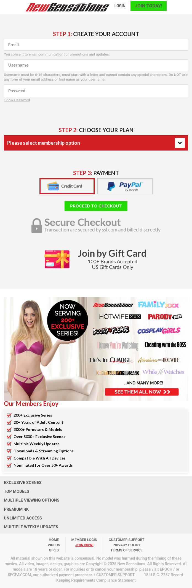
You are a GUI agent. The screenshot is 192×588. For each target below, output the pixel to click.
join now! (84, 545)
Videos (54, 545)
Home (54, 540)
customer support (126, 540)
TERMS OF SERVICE (126, 550)
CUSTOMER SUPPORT (115, 575)
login (120, 6)
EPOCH (166, 569)
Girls (54, 550)
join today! (148, 6)
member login (84, 540)
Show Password (17, 100)
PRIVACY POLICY (126, 545)
